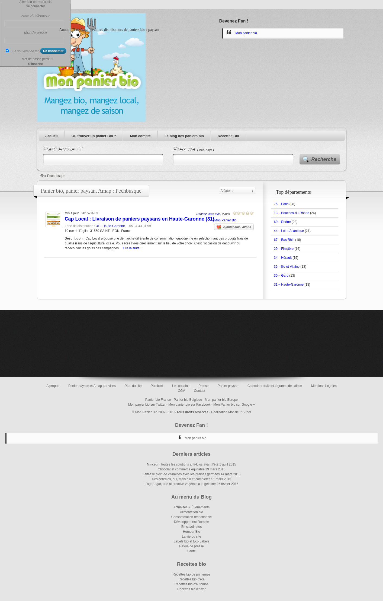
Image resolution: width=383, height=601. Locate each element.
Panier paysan (228, 386)
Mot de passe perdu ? (37, 59)
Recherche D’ (62, 148)
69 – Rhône (282, 222)
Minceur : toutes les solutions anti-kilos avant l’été (182, 464)
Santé (191, 551)
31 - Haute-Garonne (110, 226)
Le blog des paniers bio (184, 136)
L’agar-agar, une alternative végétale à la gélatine (180, 484)
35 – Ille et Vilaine (287, 267)
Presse (203, 386)
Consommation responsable (191, 517)
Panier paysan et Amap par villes (92, 386)
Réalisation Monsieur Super (231, 412)
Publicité (157, 386)
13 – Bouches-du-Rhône (291, 213)
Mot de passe (35, 32)
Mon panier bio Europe (221, 400)
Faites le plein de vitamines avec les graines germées (181, 474)
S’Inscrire (35, 64)
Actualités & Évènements (191, 507)
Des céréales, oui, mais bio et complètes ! (182, 479)
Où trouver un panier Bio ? (94, 136)
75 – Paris (281, 204)
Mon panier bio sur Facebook (189, 404)
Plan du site (133, 386)
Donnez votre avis (208, 213)
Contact (199, 391)
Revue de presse (191, 546)
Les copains (180, 386)
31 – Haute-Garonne (289, 284)
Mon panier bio (246, 33)
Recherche (323, 159)
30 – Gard (281, 275)
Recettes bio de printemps (191, 574)
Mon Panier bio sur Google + (234, 404)
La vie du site (191, 536)
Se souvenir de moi (26, 51)
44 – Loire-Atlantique (289, 231)
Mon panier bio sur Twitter (147, 404)
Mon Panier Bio (225, 220)
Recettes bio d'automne (192, 584)
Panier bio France (158, 400)
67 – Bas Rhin (284, 240)
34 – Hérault (283, 258)
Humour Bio (191, 532)
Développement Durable (191, 522)
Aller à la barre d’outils (35, 2)
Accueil (51, 136)
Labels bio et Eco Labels (191, 541)
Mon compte (140, 136)
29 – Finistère (284, 249)
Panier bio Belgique (188, 400)
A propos (52, 386)
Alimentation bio (191, 512)
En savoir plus (191, 527)
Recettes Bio (228, 136)
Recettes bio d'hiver (191, 589)
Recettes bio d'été (192, 579)
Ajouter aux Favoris (234, 227)
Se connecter (35, 6)
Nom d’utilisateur (35, 16)
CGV (181, 391)
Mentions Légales (324, 386)
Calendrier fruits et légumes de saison (274, 386)
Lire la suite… (133, 248)
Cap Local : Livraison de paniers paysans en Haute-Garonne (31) (139, 219)
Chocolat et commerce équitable (181, 469)
